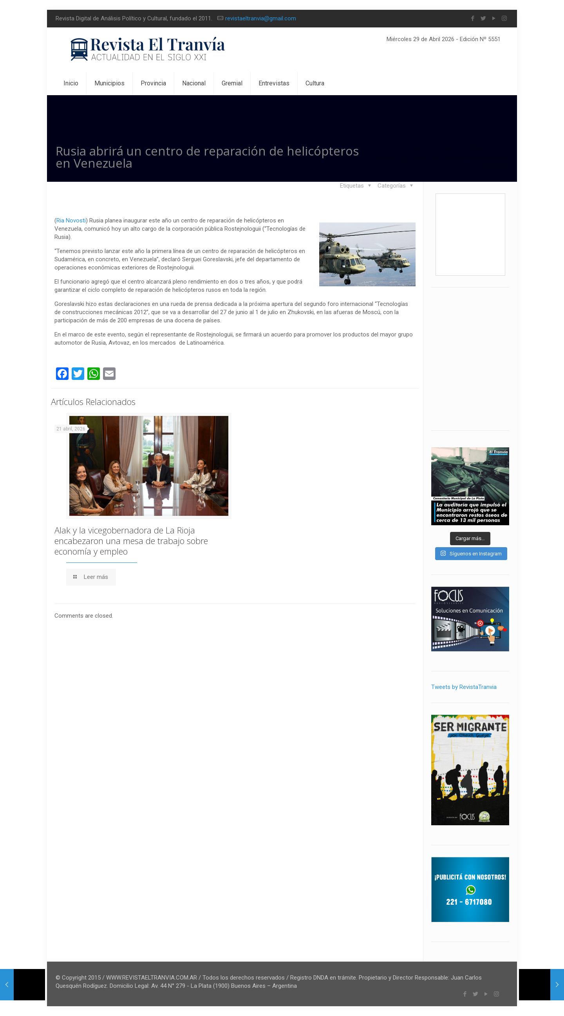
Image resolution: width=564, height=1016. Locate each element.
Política (481, 149)
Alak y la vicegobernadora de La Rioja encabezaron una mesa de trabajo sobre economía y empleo (131, 540)
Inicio (418, 149)
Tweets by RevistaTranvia (464, 687)
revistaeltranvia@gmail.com (260, 18)
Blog (448, 149)
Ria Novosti (71, 220)
